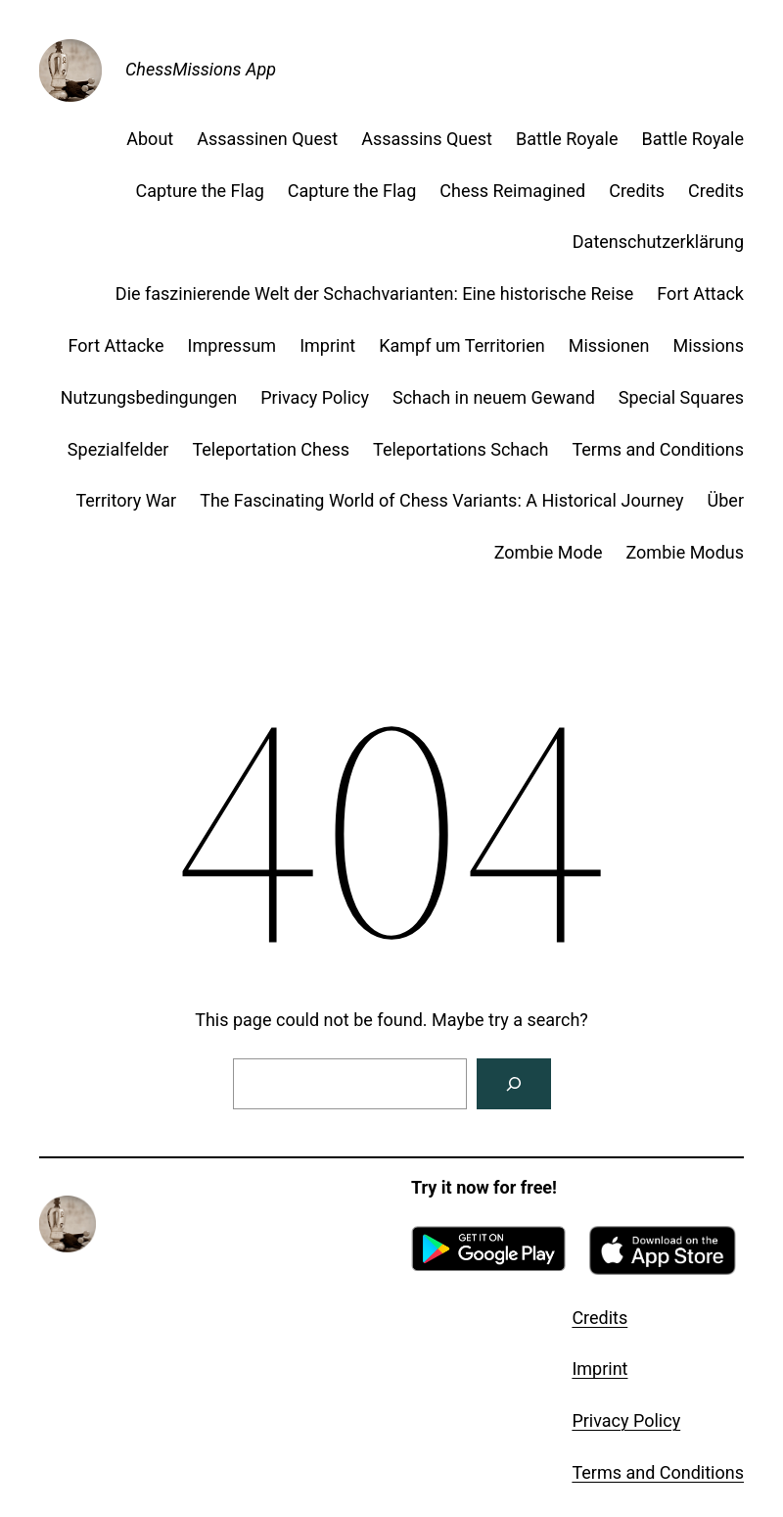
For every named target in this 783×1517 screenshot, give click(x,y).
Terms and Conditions (658, 449)
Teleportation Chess (270, 449)
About (149, 138)
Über (726, 500)
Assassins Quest (426, 138)
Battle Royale (567, 138)
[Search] (514, 1083)
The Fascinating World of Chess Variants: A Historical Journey (441, 500)
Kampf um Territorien (461, 345)
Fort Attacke (116, 345)
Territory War (125, 500)
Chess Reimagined (512, 190)
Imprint (327, 345)
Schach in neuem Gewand (493, 397)
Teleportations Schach (460, 449)
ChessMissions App (200, 69)
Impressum (232, 345)
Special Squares (681, 397)
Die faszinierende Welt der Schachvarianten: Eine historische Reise (374, 293)
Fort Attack (700, 293)
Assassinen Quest (267, 138)
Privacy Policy (314, 397)
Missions (708, 345)
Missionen (609, 345)
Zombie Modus (685, 552)
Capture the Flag (199, 190)
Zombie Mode (548, 552)
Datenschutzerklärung (658, 241)
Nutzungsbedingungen (149, 397)
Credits (637, 190)
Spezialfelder (118, 449)
